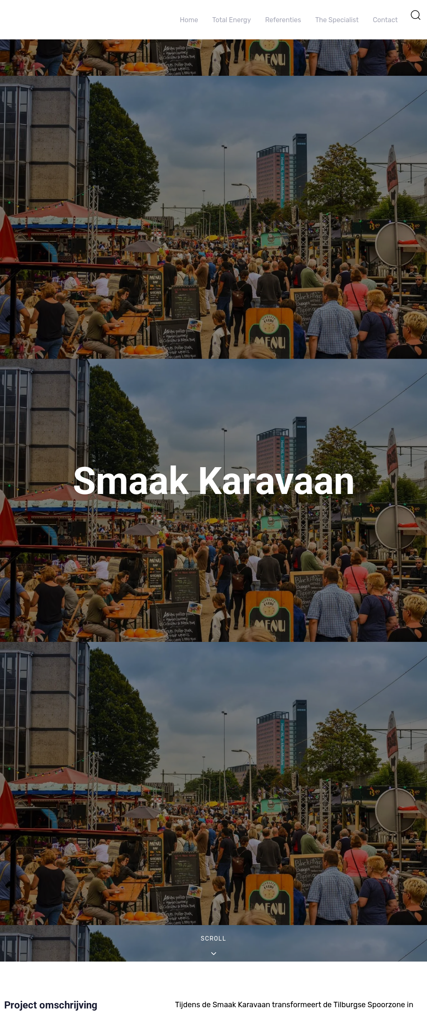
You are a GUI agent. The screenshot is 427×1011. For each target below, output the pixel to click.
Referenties (283, 20)
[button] (415, 15)
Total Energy (231, 20)
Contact (385, 20)
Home (189, 20)
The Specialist (337, 20)
